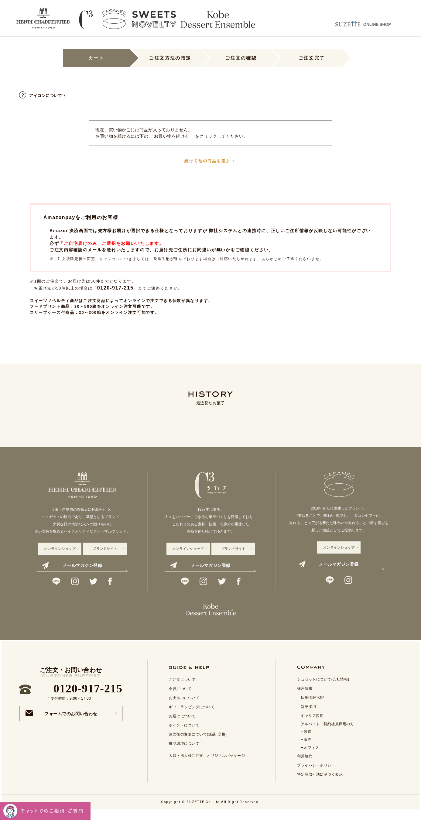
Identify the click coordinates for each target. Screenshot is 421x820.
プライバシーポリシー (316, 774)
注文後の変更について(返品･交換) (198, 743)
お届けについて (182, 725)
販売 (307, 748)
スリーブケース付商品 (52, 312)
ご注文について (182, 689)
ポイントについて (184, 734)
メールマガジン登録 (72, 565)
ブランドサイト (105, 549)
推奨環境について (184, 752)
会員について (180, 698)
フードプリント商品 (50, 306)
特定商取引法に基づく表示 (320, 783)
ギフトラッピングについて (191, 716)
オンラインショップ (60, 549)
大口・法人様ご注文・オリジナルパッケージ (207, 765)
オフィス (311, 757)
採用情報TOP (312, 707)
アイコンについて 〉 (43, 95)
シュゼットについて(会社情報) (323, 688)
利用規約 (304, 765)
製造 (307, 741)
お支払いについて (184, 707)
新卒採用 (308, 716)
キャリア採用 (312, 725)
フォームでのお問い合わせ (61, 722)
